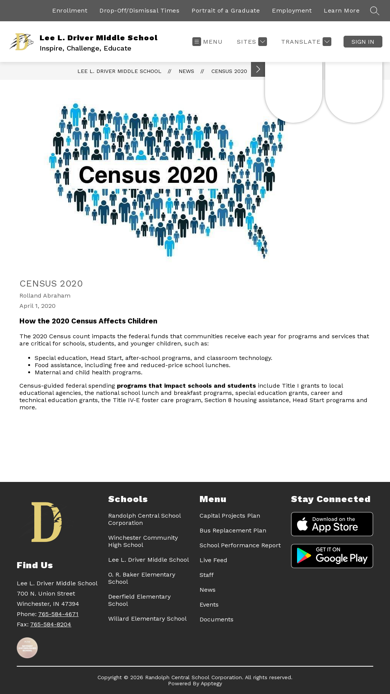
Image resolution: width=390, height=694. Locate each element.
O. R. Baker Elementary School (141, 578)
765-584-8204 (50, 624)
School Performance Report (240, 545)
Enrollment (69, 10)
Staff (207, 574)
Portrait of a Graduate (226, 10)
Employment (292, 10)
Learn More (342, 10)
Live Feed (213, 560)
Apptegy (211, 683)
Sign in (363, 41)
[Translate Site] (305, 41)
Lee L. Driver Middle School (119, 71)
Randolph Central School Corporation (144, 519)
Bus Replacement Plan (233, 530)
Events (209, 604)
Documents (216, 619)
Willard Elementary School (147, 618)
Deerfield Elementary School (139, 600)
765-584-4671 (58, 614)
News (186, 71)
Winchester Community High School (143, 541)
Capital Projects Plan (230, 515)
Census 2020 (229, 71)
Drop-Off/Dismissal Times (139, 10)
